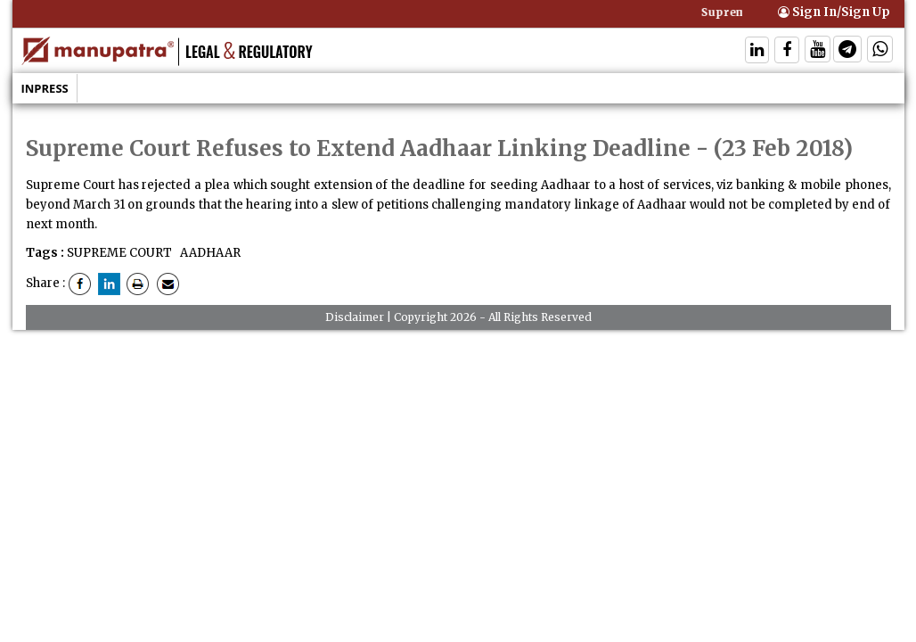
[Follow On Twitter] (817, 51)
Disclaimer (354, 317)
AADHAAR (209, 252)
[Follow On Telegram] (847, 51)
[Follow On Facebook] (786, 51)
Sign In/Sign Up (834, 12)
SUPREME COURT (119, 252)
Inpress (45, 88)
